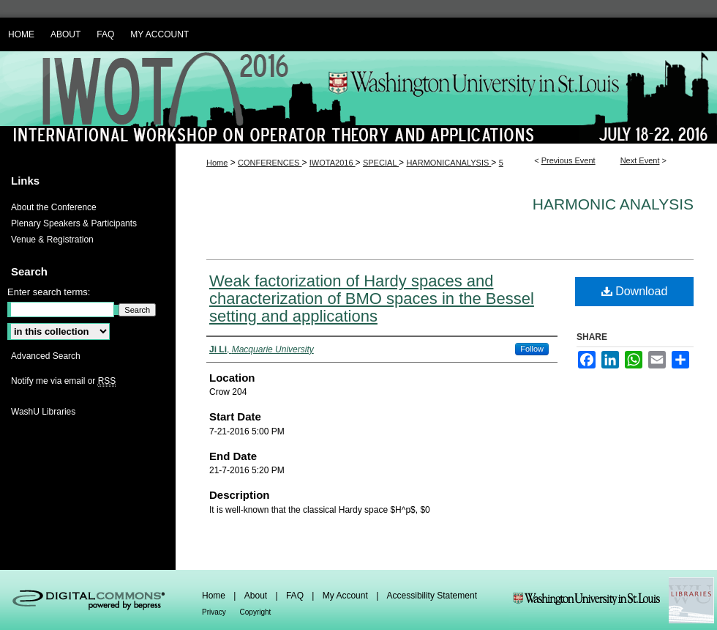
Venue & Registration (52, 239)
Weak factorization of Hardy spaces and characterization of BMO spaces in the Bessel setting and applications (371, 298)
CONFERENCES (269, 162)
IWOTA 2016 (358, 97)
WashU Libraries (43, 412)
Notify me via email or (63, 381)
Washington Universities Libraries (613, 600)
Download (634, 291)
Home (217, 162)
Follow (532, 348)
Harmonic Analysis (613, 204)
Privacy (215, 612)
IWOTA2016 (332, 162)
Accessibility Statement (432, 595)
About (257, 595)
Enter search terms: (48, 291)
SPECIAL (381, 162)
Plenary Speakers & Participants (74, 223)
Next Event (640, 160)
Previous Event (568, 160)
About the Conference (54, 207)
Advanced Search (45, 356)
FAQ (296, 595)
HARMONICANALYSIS (448, 162)
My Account (346, 595)
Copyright (255, 612)
